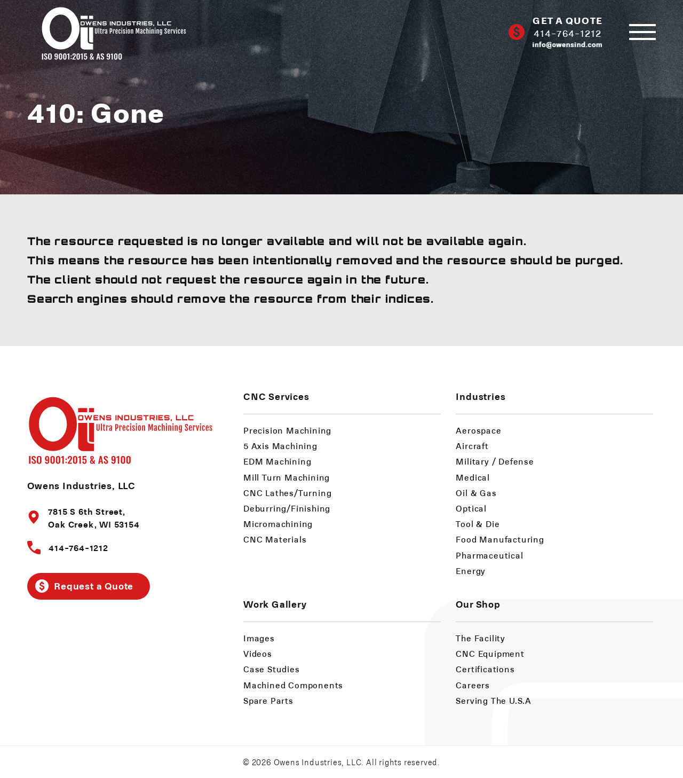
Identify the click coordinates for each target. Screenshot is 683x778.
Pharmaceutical (489, 555)
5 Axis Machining (280, 446)
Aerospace (478, 430)
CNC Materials (274, 539)
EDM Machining (277, 461)
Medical (473, 477)
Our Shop (478, 603)
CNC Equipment (490, 653)
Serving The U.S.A (493, 700)
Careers (473, 685)
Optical (471, 508)
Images (259, 638)
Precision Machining (287, 430)
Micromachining (278, 523)
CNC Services (276, 396)
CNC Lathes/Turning (287, 493)
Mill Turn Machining (286, 477)
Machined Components (293, 685)
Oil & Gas (476, 493)
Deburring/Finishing (286, 508)
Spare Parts (268, 700)
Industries (480, 396)
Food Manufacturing (500, 539)
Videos (257, 653)
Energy (471, 570)
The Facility (480, 638)
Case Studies (271, 669)
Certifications (485, 669)
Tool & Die (477, 523)
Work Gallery (275, 603)
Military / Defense (495, 461)
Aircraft (472, 446)
